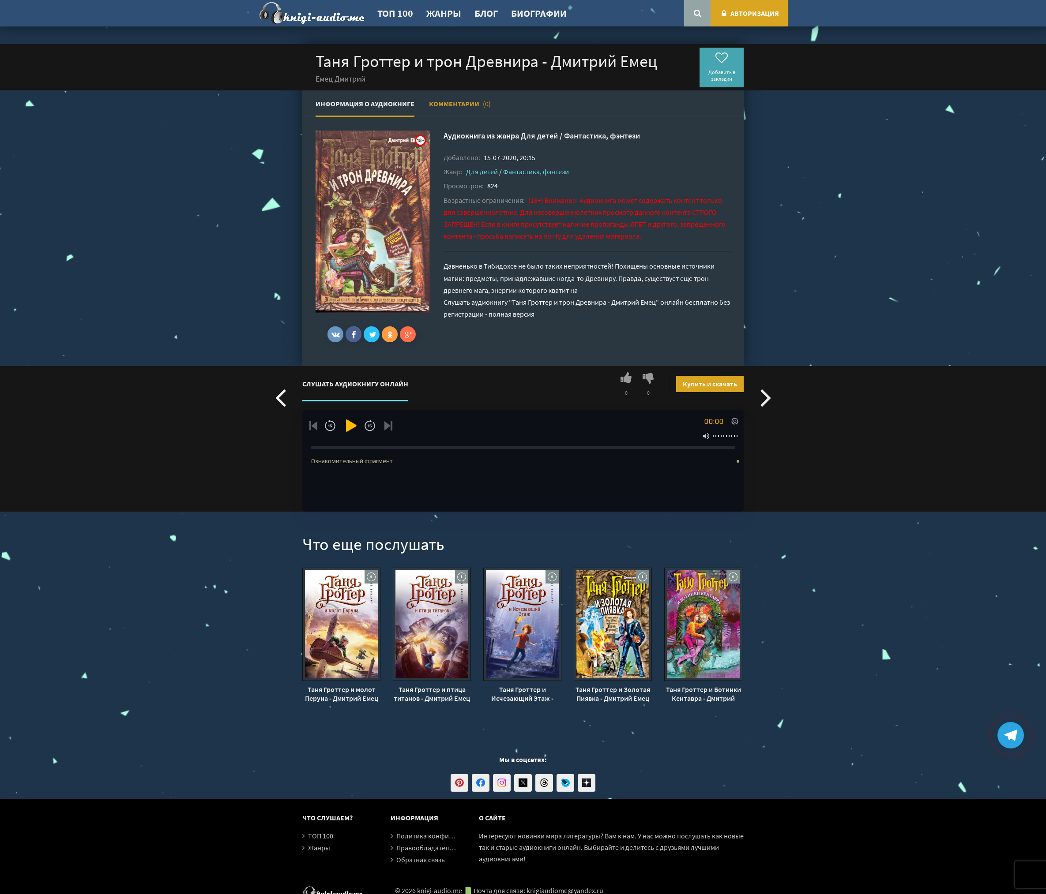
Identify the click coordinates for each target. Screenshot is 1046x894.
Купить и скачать (710, 383)
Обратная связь (420, 859)
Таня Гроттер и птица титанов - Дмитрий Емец (432, 694)
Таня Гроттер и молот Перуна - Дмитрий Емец (341, 694)
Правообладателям (426, 847)
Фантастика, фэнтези (602, 136)
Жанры (443, 13)
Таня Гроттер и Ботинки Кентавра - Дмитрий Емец (703, 694)
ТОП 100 (395, 13)
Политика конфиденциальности (446, 835)
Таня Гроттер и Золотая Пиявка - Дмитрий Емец (613, 694)
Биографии (539, 13)
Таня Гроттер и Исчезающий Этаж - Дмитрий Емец (522, 694)
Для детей (539, 136)
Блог (486, 13)
